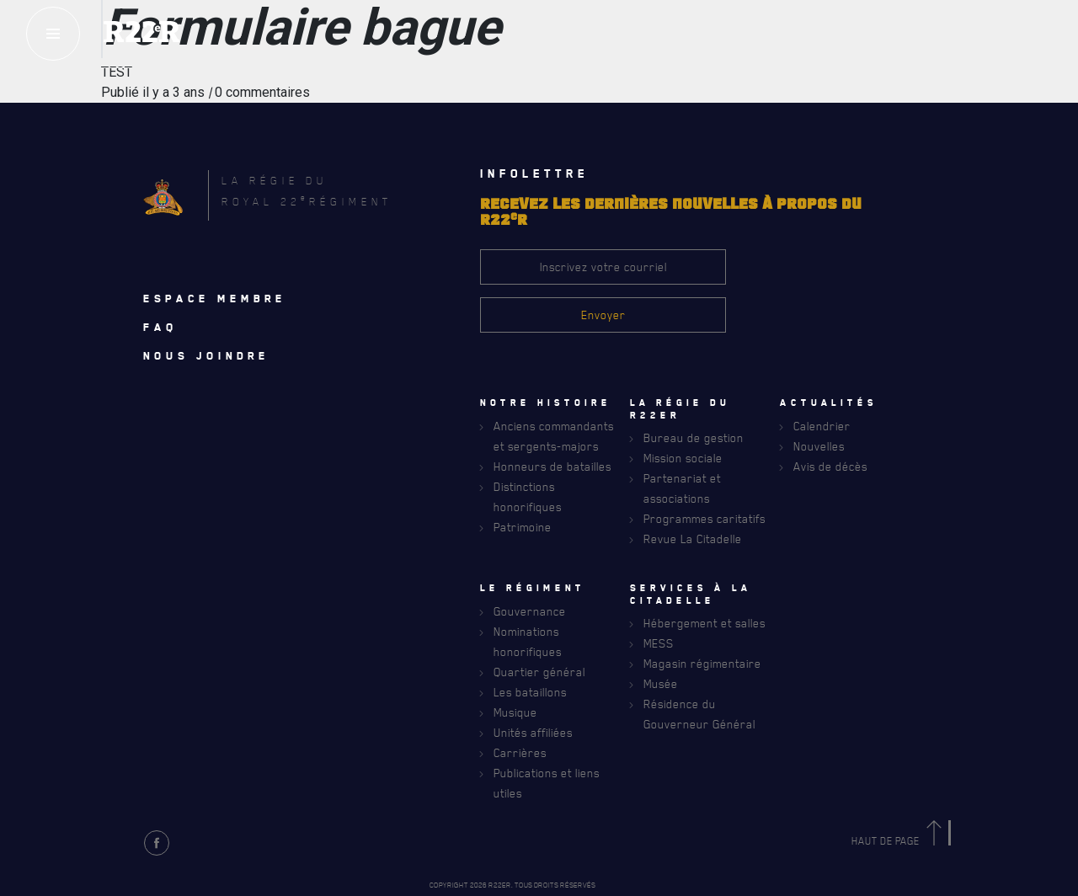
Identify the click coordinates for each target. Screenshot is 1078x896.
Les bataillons (530, 692)
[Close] (1057, 479)
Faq (160, 326)
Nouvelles (819, 446)
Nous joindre (206, 355)
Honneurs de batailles (552, 466)
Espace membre (214, 298)
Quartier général (539, 671)
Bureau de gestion (693, 437)
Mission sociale (683, 458)
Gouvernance (530, 611)
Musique (515, 712)
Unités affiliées (533, 732)
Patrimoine (523, 527)
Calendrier (822, 426)
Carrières (520, 752)
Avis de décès (830, 466)
